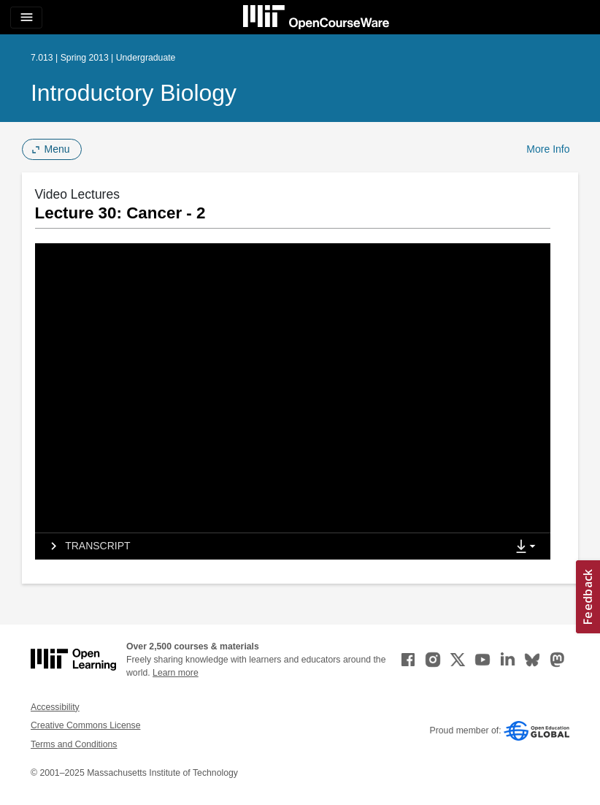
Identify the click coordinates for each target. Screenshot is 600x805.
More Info (547, 149)
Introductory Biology (133, 93)
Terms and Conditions (74, 744)
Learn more (176, 673)
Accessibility (55, 707)
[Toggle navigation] (26, 17)
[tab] (271, 546)
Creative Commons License (85, 725)
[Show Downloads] (528, 547)
